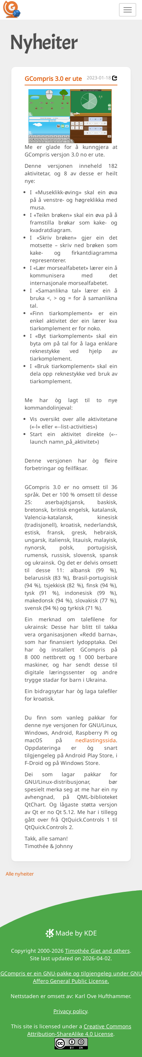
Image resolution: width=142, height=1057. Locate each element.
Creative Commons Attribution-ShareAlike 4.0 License (79, 1030)
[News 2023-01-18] (114, 78)
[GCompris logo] (16, 9)
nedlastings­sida (95, 740)
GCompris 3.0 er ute (53, 78)
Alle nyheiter (20, 873)
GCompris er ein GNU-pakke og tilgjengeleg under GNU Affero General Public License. (71, 977)
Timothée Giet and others (97, 950)
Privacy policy (70, 1011)
